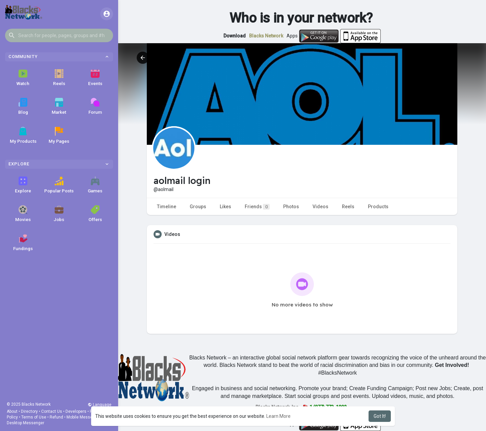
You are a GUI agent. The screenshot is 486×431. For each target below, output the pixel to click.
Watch (23, 77)
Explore (23, 185)
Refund (56, 417)
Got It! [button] (380, 416)
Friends (257, 207)
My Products (23, 135)
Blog (23, 106)
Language (99, 404)
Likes (225, 206)
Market (59, 106)
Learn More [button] (278, 416)
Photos (291, 206)
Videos (320, 206)
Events (95, 77)
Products (378, 206)
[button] (59, 35)
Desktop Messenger (25, 423)
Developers (75, 411)
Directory (29, 411)
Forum (95, 106)
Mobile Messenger (83, 417)
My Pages (59, 135)
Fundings (23, 242)
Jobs (59, 213)
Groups (198, 206)
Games (95, 185)
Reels (59, 77)
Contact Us (51, 411)
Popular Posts (59, 185)
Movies (23, 213)
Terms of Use (33, 417)
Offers (95, 213)
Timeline (166, 206)
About (12, 411)
